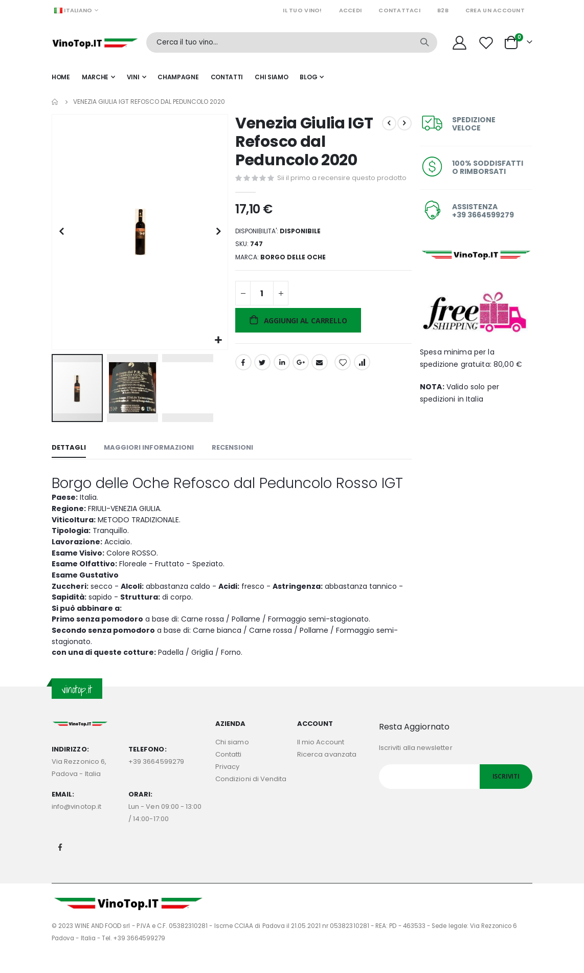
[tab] (69, 446)
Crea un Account (495, 10)
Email (318, 379)
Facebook (242, 379)
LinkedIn (281, 379)
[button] (218, 338)
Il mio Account (320, 758)
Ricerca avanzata (326, 770)
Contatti (228, 770)
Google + (299, 379)
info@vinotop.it (76, 822)
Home (55, 102)
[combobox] (291, 42)
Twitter (261, 379)
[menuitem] (312, 77)
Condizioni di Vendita (250, 795)
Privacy (227, 782)
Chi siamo (232, 758)
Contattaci (399, 10)
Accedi (350, 10)
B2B (442, 10)
